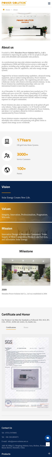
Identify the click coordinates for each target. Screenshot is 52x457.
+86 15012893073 (11, 437)
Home (6, 10)
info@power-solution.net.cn (18, 441)
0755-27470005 (11, 433)
